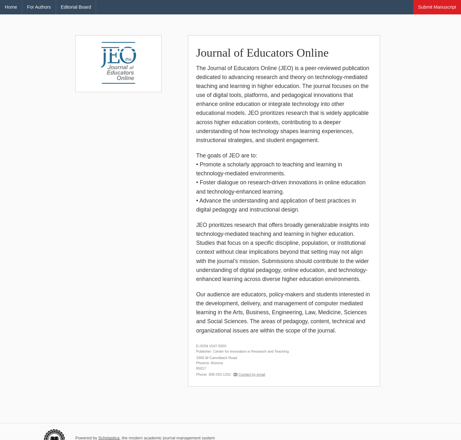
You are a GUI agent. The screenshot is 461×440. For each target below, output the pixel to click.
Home (11, 7)
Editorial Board (76, 7)
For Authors (39, 7)
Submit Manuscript (437, 7)
